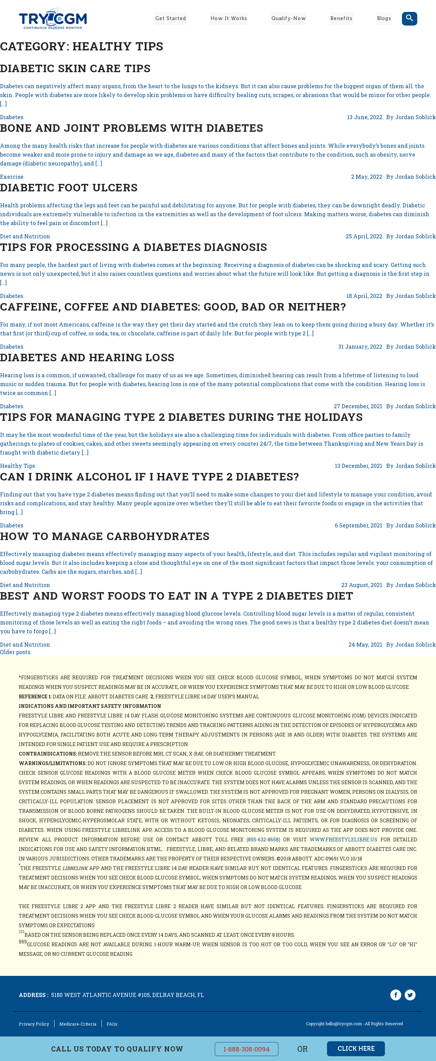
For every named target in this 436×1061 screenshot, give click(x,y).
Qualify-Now (288, 18)
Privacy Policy (33, 1024)
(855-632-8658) (263, 839)
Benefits (341, 18)
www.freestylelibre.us (343, 839)
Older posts (15, 651)
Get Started (170, 18)
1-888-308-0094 (248, 1049)
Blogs (384, 18)
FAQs (106, 1024)
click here (356, 1048)
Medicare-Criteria (74, 1024)
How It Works (228, 18)
